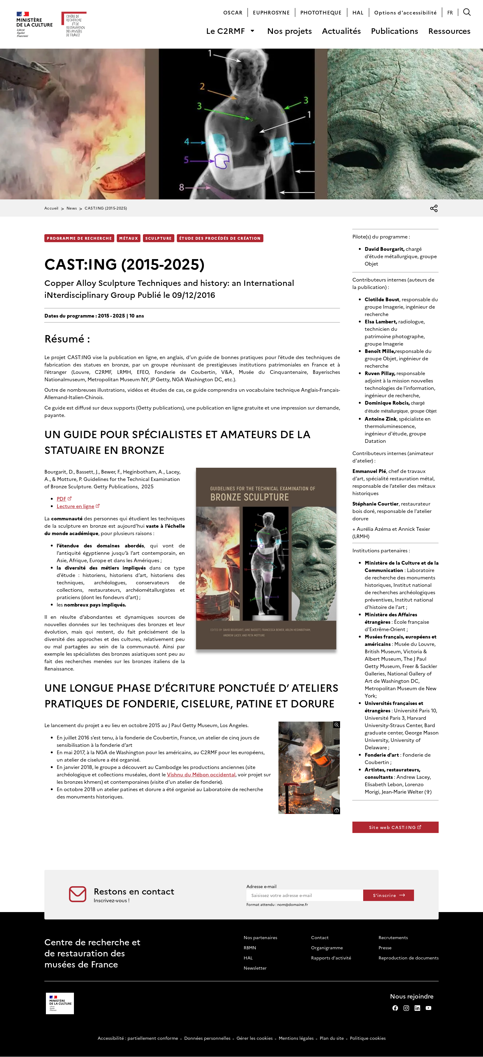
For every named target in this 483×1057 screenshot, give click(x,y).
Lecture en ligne (75, 505)
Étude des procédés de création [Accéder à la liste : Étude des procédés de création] (220, 238)
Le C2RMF (225, 30)
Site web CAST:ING (392, 827)
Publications (394, 30)
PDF (61, 498)
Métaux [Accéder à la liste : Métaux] (128, 238)
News (72, 207)
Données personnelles (207, 1038)
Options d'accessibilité (405, 12)
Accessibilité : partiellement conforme (138, 1038)
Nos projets (289, 30)
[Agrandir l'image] (336, 724)
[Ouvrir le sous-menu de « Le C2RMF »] (252, 31)
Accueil (51, 207)
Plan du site (332, 1038)
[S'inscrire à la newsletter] (388, 895)
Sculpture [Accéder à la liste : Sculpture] (158, 238)
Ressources (449, 30)
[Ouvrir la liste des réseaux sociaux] (434, 209)
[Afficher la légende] (336, 810)
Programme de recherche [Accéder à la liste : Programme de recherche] (79, 238)
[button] (467, 12)
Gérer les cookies (255, 1038)
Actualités (341, 30)
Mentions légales (296, 1038)
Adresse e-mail (261, 886)
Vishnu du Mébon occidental (201, 774)
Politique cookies (368, 1038)
